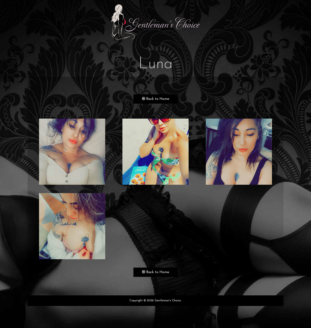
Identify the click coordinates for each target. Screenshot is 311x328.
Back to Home (155, 99)
